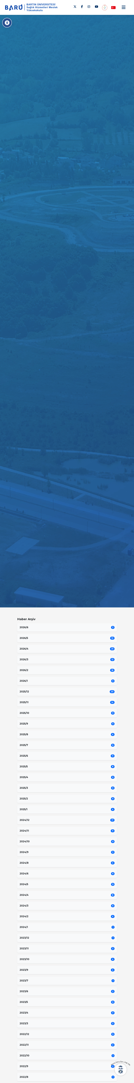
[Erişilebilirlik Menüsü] (7, 23)
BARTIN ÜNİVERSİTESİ (41, 4)
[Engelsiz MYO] (105, 7)
